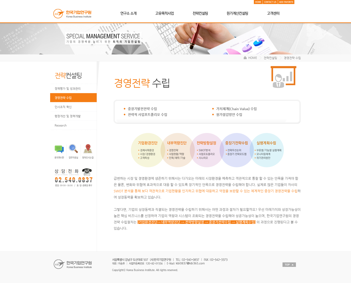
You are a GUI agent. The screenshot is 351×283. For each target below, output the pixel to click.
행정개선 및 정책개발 (68, 116)
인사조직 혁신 (63, 107)
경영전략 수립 (63, 97)
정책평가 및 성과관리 (68, 88)
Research (61, 125)
